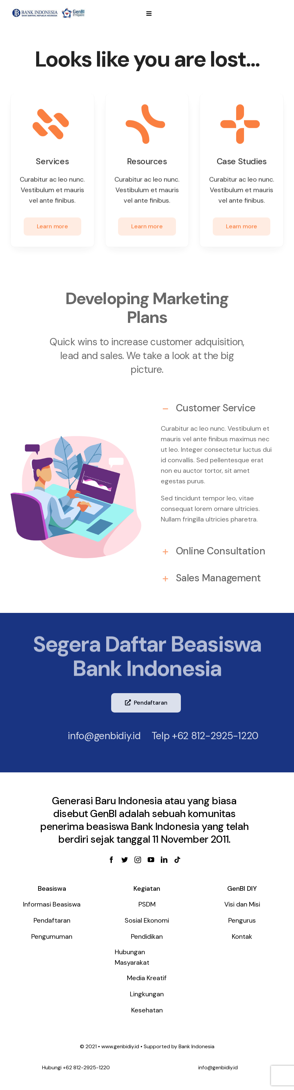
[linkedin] (164, 860)
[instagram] (138, 860)
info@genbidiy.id (100, 735)
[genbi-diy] (48, 8)
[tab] (218, 405)
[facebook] (111, 860)
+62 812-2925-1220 (211, 735)
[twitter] (124, 860)
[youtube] (151, 860)
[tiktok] (177, 860)
